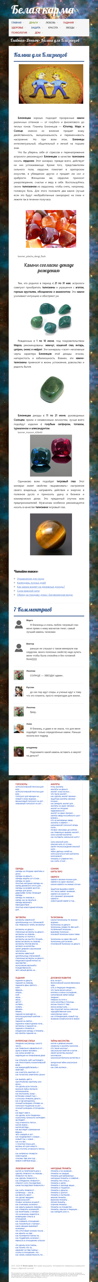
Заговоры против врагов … (27, 944)
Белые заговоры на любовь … (28, 941)
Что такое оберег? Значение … (63, 891)
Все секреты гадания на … (26, 1033)
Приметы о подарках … (61, 1188)
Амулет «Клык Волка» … (61, 792)
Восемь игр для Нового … (27, 1146)
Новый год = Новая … (25, 1139)
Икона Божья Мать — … (61, 1007)
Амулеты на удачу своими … (63, 806)
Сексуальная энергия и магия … (65, 1051)
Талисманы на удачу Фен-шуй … (65, 939)
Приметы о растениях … (61, 1195)
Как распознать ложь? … (26, 1094)
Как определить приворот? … (28, 1181)
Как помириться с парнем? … (28, 1224)
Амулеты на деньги (59, 789)
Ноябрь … (19, 1007)
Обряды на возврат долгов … (28, 888)
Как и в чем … (21, 1142)
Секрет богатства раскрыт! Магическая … (62, 1054)
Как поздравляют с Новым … (28, 1137)
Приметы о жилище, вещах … (63, 1185)
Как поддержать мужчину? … (28, 1238)
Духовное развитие (61, 977)
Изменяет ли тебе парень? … (27, 1250)
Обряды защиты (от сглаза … (28, 878)
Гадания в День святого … (26, 985)
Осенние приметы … (59, 1204)
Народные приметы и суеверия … (65, 1178)
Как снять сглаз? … (59, 861)
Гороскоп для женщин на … (27, 796)
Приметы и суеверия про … (62, 859)
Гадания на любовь (24, 983)
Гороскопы (21, 784)
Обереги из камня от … (61, 894)
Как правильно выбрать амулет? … (66, 832)
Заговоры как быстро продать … (29, 939)
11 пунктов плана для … (25, 1144)
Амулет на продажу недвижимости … (59, 809)
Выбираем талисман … (60, 932)
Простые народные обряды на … (29, 883)
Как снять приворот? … (25, 1190)
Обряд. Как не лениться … (26, 900)
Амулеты (55, 784)
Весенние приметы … (60, 1200)
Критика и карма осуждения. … (64, 992)
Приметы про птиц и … (61, 1181)
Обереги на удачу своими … (63, 882)
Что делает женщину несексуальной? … (24, 1198)
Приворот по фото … (24, 1176)
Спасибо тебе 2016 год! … (26, 1158)
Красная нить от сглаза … (62, 844)
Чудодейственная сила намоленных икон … (61, 1012)
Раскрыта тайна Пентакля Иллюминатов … (26, 1090)
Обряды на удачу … (23, 881)
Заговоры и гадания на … (26, 1026)
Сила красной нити (28, 591)
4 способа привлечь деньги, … (28, 1098)
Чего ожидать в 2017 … (25, 1134)
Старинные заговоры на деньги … (30, 932)
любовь (52, 23)
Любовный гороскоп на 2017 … (29, 803)
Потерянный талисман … (62, 929)
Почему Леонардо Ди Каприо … (65, 830)
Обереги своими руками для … (64, 879)
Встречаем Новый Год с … (26, 1096)
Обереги (55, 877)
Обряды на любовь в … (25, 897)
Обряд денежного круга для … (28, 886)
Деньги (33, 40)
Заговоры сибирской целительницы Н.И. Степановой (29, 921)
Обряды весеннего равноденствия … (23, 903)
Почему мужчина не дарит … (28, 1202)
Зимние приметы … (59, 1197)
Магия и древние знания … (62, 1043)
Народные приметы (61, 1168)
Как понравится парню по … (28, 1236)
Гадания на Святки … (24, 1021)
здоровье (18, 28)
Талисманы (57, 917)
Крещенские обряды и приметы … (30, 1031)
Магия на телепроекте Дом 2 (28, 1171)
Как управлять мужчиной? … (28, 1209)
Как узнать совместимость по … (29, 1255)
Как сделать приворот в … (26, 1178)
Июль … (18, 1000)
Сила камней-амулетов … (62, 835)
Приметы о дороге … (60, 1192)
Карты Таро (56, 871)
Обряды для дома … (24, 890)
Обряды (19, 868)
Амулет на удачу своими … (62, 813)
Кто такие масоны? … (60, 1048)
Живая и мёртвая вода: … (26, 1161)
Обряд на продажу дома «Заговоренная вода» (45, 595)
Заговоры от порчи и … (25, 937)
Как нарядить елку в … (60, 1212)
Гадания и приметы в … (25, 1028)
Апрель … (19, 992)
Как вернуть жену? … (24, 1195)
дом (39, 33)
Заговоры (20, 917)
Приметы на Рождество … (62, 1207)
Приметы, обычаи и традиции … (65, 1209)
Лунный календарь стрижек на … (29, 1103)
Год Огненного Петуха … (26, 1122)
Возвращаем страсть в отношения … (25, 1217)
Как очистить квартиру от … (27, 1072)
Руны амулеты (57, 787)
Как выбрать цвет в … (24, 1079)
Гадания (19, 977)
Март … (18, 987)
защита (37, 28)
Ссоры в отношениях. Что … (27, 1252)
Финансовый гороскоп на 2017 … (30, 801)
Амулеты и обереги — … (61, 823)
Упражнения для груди (30, 578)
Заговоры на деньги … (25, 929)
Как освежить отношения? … (28, 1221)
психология (20, 33)
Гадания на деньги (23, 980)
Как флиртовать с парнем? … (27, 1212)
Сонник (55, 868)
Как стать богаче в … (59, 1067)
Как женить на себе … (24, 1233)
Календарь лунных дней (31, 583)
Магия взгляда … (22, 1127)
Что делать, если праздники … (28, 1115)
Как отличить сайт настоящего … (30, 1060)
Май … (18, 995)
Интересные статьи (25, 1040)
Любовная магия (24, 1168)
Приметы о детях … (59, 1183)
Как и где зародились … (26, 1101)
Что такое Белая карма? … (62, 990)
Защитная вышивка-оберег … (63, 889)
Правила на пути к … (60, 1000)
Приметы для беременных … (63, 1176)
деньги (34, 23)
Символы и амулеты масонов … (65, 1046)
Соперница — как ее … (25, 1192)
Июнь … (18, 997)
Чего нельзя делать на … (26, 970)
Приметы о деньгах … (60, 1190)
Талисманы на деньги (60, 925)
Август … (19, 1002)
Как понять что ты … (24, 1247)
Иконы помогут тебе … (61, 1004)
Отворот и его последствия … (28, 1183)
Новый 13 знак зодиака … (26, 799)
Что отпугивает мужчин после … (30, 1231)
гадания (69, 23)
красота (54, 28)
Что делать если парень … (26, 1245)
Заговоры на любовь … (25, 934)
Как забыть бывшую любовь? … (29, 1207)
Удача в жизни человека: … (27, 1051)
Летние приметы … (59, 1202)
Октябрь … (19, 1004)
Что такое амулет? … (59, 794)
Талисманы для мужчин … (62, 941)
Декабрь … (19, 1009)
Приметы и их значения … (62, 1171)
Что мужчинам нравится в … (28, 1214)
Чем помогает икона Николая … (65, 1009)
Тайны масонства (60, 1040)
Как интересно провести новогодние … (26, 1154)
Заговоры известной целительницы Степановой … (28, 954)
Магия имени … (22, 1125)
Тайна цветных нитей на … (62, 851)
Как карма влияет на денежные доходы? (41, 587)
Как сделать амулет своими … (64, 796)
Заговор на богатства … (25, 946)
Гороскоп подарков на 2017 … (28, 1106)
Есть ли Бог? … (57, 980)
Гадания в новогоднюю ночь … (29, 1024)
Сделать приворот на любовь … (29, 1173)
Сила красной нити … (60, 842)
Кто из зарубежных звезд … (62, 820)
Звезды (71, 28)
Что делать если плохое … (27, 1086)
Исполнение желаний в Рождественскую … (25, 966)
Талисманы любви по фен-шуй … (65, 927)
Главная (17, 23)
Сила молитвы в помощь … (63, 1002)
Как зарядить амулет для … (63, 803)
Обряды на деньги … (24, 876)
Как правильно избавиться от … (29, 1048)
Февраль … (19, 990)
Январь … (19, 1011)
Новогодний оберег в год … (63, 901)
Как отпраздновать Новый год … (65, 1016)
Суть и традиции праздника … (64, 987)
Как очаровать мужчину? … (27, 1204)
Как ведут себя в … (23, 1113)
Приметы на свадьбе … (60, 1173)
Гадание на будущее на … (26, 1014)
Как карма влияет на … (25, 1053)
